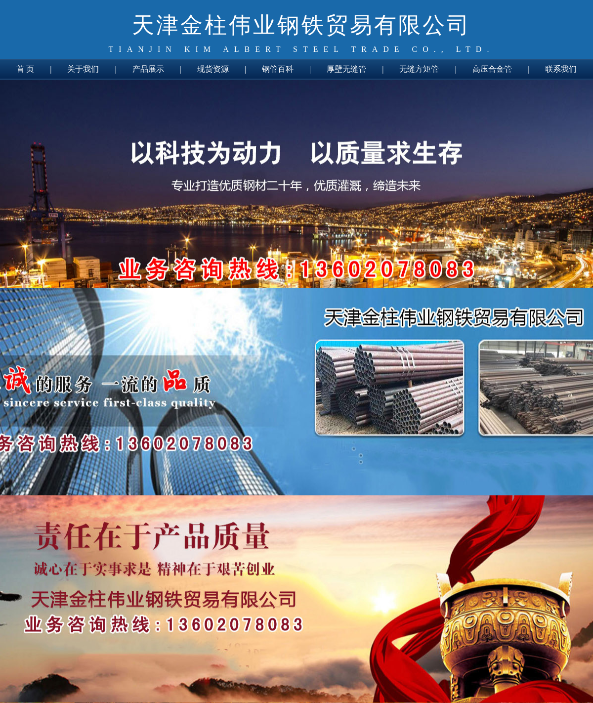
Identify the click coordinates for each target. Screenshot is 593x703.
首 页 (25, 69)
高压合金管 (492, 69)
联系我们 (561, 69)
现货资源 (213, 69)
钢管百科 (278, 69)
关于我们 (83, 69)
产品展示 (148, 69)
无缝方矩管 (419, 69)
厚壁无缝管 (346, 69)
